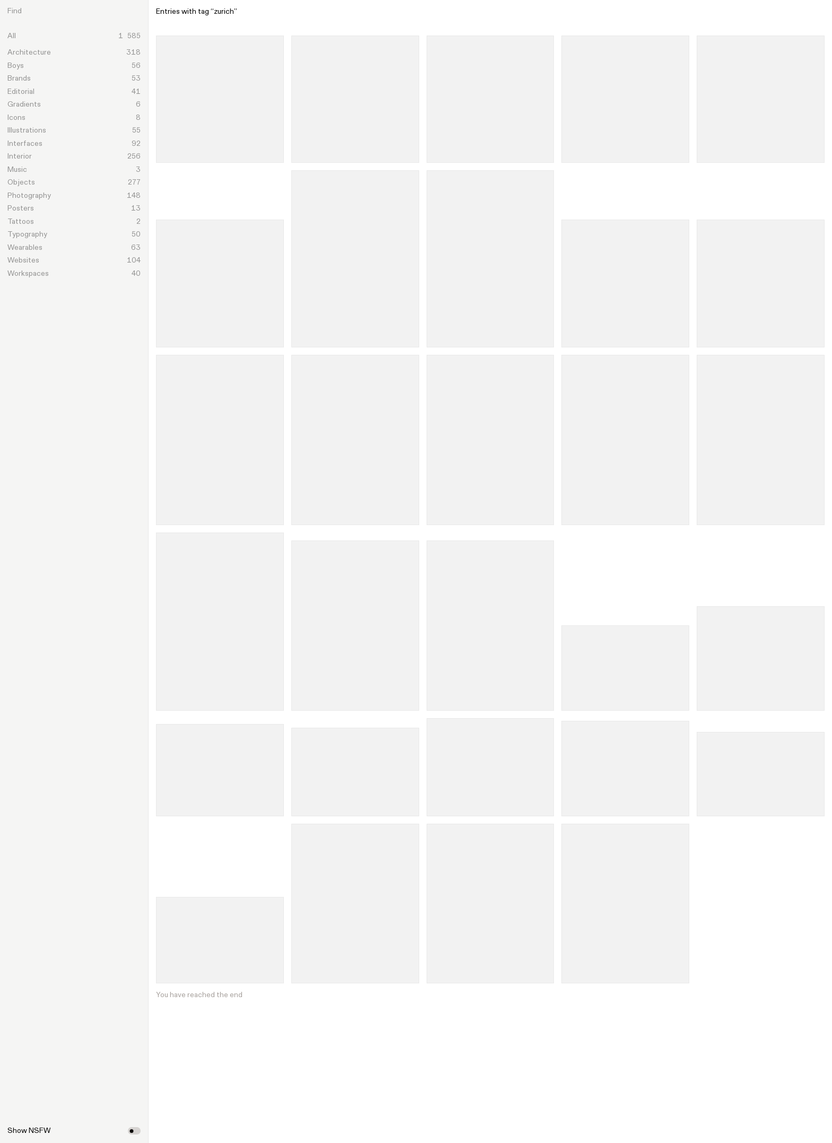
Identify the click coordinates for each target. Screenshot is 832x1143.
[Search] (82, 11)
